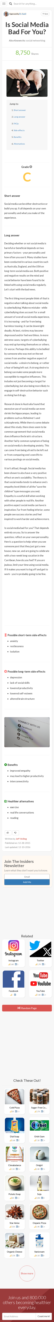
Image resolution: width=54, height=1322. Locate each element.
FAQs (16, 123)
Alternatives (19, 144)
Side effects (19, 130)
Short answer (20, 110)
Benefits (17, 137)
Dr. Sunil (22, 14)
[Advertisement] (27, 599)
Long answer (19, 117)
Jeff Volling (21, 838)
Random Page (27, 1008)
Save (45, 14)
